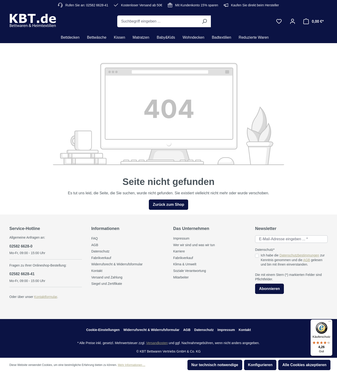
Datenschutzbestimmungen (299, 255)
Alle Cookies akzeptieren (304, 365)
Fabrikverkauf (101, 258)
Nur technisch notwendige (214, 365)
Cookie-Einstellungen (103, 330)
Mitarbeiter (181, 277)
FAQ (94, 238)
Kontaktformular (45, 297)
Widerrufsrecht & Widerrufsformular (117, 264)
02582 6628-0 (21, 246)
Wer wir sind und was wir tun (194, 245)
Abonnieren (269, 289)
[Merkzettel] (279, 21)
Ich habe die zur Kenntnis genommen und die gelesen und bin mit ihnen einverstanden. (293, 259)
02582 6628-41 (22, 274)
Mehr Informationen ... (131, 365)
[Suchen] (204, 21)
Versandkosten (157, 343)
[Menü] (329, 322)
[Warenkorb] (313, 21)
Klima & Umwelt (184, 264)
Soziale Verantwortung (189, 271)
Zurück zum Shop (168, 205)
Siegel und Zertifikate (106, 284)
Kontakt (96, 271)
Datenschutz (100, 251)
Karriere (179, 251)
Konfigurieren (260, 365)
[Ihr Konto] (292, 21)
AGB (94, 245)
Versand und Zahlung (106, 277)
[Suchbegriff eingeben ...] (157, 21)
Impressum (181, 238)
